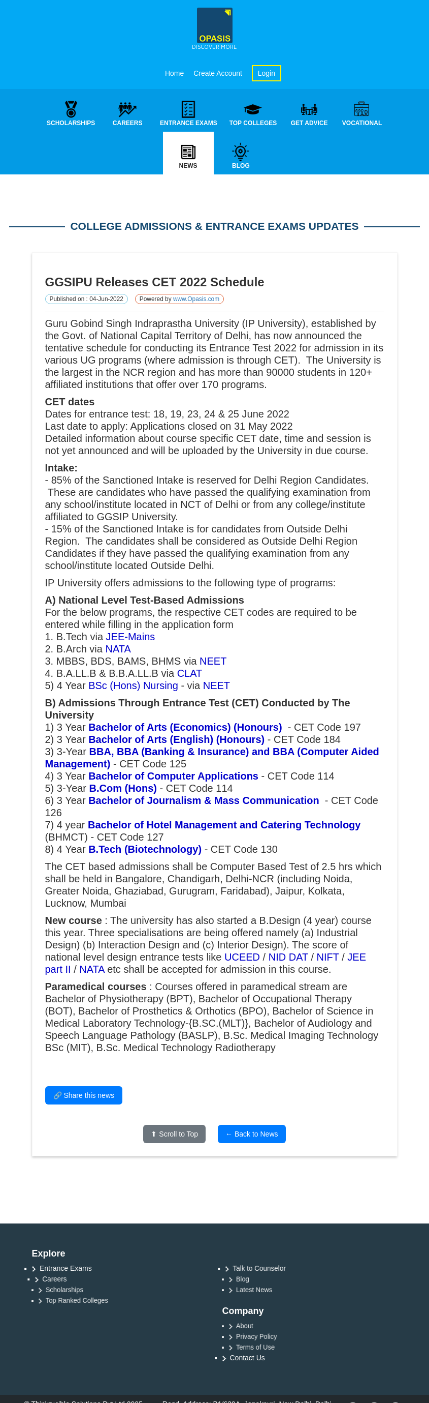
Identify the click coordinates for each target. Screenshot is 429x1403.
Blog (255, 1279)
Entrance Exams (68, 1268)
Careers (62, 1278)
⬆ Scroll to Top (174, 1134)
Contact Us (247, 1358)
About (256, 1326)
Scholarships (74, 1290)
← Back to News (251, 1134)
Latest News (264, 1290)
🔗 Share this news (84, 1096)
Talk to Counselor (265, 1268)
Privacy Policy (266, 1336)
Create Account (217, 73)
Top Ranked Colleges (84, 1300)
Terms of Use (265, 1347)
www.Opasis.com (196, 299)
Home (174, 73)
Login (266, 73)
